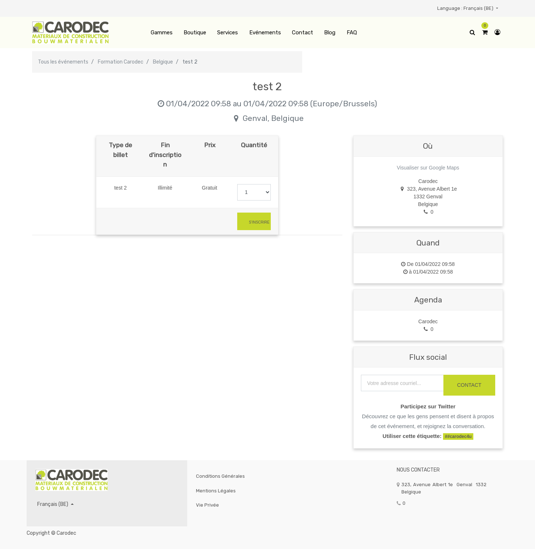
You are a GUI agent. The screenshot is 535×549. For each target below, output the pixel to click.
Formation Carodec (120, 62)
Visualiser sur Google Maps (428, 168)
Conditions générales (220, 476)
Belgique (163, 62)
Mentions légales (216, 490)
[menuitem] (161, 33)
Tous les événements (63, 62)
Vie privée (207, 505)
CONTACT (469, 385)
